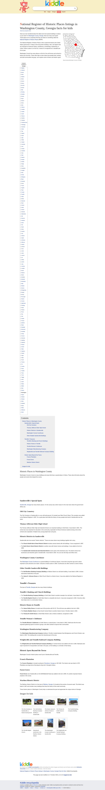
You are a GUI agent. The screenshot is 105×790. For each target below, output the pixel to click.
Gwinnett (23, 211)
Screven (22, 335)
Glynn (22, 203)
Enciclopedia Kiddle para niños (54, 787)
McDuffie (23, 277)
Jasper (22, 237)
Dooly (22, 166)
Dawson (22, 157)
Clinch (22, 135)
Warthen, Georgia (48, 684)
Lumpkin (23, 268)
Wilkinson (23, 409)
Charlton (23, 118)
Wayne (22, 394)
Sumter (22, 346)
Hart (22, 224)
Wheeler (23, 399)
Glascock (23, 200)
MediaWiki (43, 786)
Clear (72, 8)
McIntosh (23, 279)
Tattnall (22, 353)
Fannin (22, 185)
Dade (22, 155)
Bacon (22, 72)
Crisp (22, 152)
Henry (22, 229)
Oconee (22, 301)
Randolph (23, 327)
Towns (22, 368)
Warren (22, 390)
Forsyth (22, 192)
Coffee (22, 139)
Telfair (22, 357)
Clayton (22, 133)
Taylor (22, 355)
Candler (22, 111)
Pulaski (22, 318)
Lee (22, 257)
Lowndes (23, 266)
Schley (22, 333)
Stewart (22, 344)
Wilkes (22, 407)
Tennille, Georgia (30, 587)
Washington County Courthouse (30, 561)
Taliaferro (23, 351)
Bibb (22, 89)
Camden (23, 109)
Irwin (22, 233)
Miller (22, 283)
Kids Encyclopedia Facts (25, 30)
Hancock (23, 218)
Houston (23, 231)
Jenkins (22, 244)
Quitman (23, 322)
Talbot (22, 349)
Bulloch (22, 100)
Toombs (22, 366)
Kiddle (21, 787)
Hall (22, 216)
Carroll (22, 113)
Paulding (23, 305)
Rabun (22, 325)
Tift (21, 364)
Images (49, 11)
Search (75, 8)
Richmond (23, 329)
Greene (22, 209)
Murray (22, 294)
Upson (22, 381)
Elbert (22, 179)
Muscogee (23, 296)
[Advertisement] (52, 18)
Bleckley (23, 92)
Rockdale (23, 331)
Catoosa (23, 116)
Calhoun (23, 107)
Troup (22, 372)
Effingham (23, 176)
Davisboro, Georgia (50, 663)
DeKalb (22, 161)
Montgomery (23, 290)
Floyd (22, 190)
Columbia (23, 144)
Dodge (22, 163)
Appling (22, 68)
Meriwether (23, 281)
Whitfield (23, 403)
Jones (22, 248)
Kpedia (58, 11)
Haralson (23, 220)
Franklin (22, 194)
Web (45, 11)
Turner (22, 375)
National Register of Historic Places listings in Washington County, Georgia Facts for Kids (43, 771)
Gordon (22, 205)
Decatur (22, 159)
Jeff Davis (23, 240)
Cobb (22, 137)
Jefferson (23, 242)
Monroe (22, 288)
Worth (22, 412)
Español (63, 11)
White (22, 401)
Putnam (22, 320)
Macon (22, 270)
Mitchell (22, 285)
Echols (22, 174)
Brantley (22, 94)
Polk (22, 316)
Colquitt (22, 142)
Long (22, 264)
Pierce (22, 311)
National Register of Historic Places (29, 39)
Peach (22, 307)
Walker (22, 383)
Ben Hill (22, 85)
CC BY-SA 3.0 (35, 785)
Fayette (22, 187)
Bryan (22, 98)
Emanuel (23, 181)
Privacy (36, 787)
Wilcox (22, 405)
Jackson (22, 235)
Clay (22, 131)
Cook (22, 146)
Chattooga (23, 124)
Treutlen (22, 370)
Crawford (23, 150)
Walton (22, 385)
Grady (22, 207)
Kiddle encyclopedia (33, 767)
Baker (22, 74)
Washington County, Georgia (36, 35)
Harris (22, 222)
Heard (22, 227)
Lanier (22, 253)
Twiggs (22, 377)
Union (22, 379)
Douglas (22, 170)
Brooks (22, 96)
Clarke (22, 129)
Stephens (23, 342)
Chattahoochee (24, 122)
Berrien (22, 87)
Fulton (22, 196)
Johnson (23, 246)
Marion (22, 274)
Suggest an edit (67, 775)
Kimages (54, 11)
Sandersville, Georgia (25, 504)
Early (22, 172)
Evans (22, 183)
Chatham (23, 120)
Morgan (22, 292)
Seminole (23, 338)
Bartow (22, 83)
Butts (22, 105)
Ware (22, 388)
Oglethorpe (23, 303)
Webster (22, 396)
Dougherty (23, 168)
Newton (22, 298)
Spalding (23, 340)
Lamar (22, 250)
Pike (22, 314)
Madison (23, 272)
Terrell (22, 359)
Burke (22, 102)
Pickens (22, 309)
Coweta (22, 148)
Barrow (22, 81)
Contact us (42, 787)
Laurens (22, 255)
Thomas (22, 362)
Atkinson (23, 70)
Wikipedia (22, 786)
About (31, 787)
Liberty (22, 259)
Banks (22, 78)
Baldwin (22, 76)
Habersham (23, 213)
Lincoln (22, 261)
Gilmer (22, 198)
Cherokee (23, 126)
